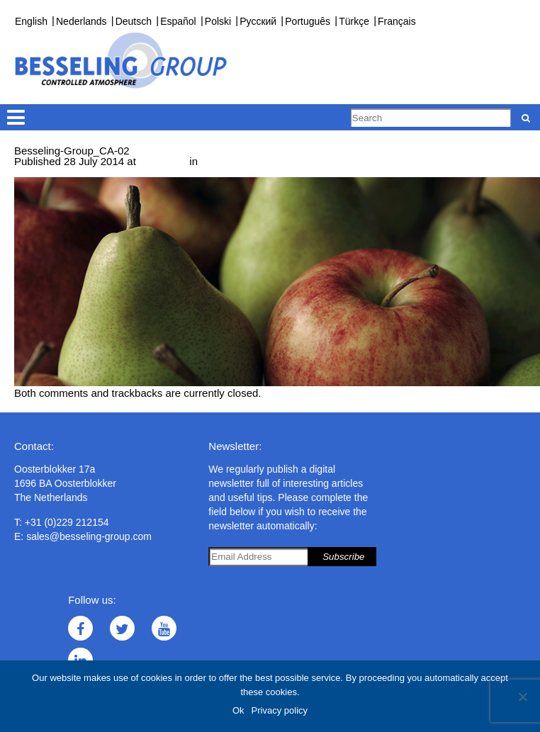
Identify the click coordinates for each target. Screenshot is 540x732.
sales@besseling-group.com (89, 536)
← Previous (41, 172)
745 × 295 (162, 161)
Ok (238, 710)
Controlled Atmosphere (255, 161)
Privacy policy (280, 710)
